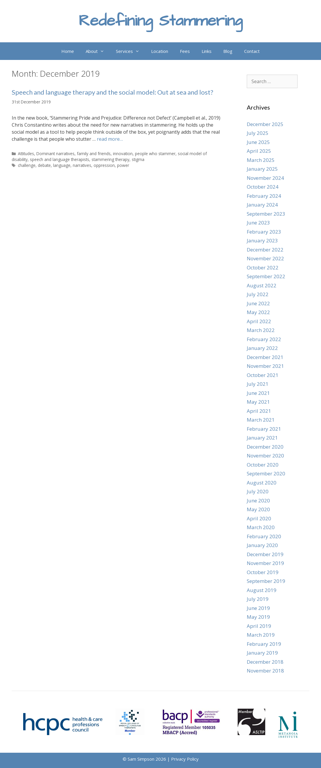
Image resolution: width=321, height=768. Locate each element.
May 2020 (258, 509)
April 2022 (259, 321)
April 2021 (259, 411)
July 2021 (257, 383)
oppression (104, 165)
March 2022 (261, 330)
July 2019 (257, 599)
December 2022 (265, 249)
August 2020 (261, 482)
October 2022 (262, 267)
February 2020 (264, 536)
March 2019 (261, 634)
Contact (252, 51)
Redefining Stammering (161, 21)
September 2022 (266, 276)
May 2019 (258, 616)
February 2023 (264, 231)
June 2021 (258, 393)
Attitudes (26, 153)
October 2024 (262, 186)
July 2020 (257, 491)
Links (207, 51)
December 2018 (265, 661)
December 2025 (265, 124)
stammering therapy (110, 159)
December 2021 (265, 357)
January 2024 (262, 204)
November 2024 (265, 178)
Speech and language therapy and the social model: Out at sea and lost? (112, 92)
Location (159, 51)
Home (67, 51)
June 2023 (258, 222)
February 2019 (264, 643)
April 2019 (259, 626)
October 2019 (262, 572)
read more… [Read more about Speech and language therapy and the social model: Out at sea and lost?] (110, 139)
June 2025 (258, 142)
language (61, 165)
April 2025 (259, 150)
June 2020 (258, 500)
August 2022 (261, 285)
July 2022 (257, 294)
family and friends (94, 153)
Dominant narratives (55, 153)
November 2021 (265, 366)
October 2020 (262, 464)
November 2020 (265, 455)
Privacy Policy (185, 759)
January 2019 (262, 652)
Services (130, 51)
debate (44, 165)
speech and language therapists (59, 159)
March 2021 (261, 419)
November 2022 (265, 258)
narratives (82, 165)
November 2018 (265, 670)
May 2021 (258, 401)
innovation (123, 153)
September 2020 (266, 473)
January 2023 (262, 240)
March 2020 (261, 527)
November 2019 (265, 563)
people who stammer (155, 153)
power (123, 165)
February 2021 (264, 428)
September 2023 (266, 213)
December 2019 (265, 554)
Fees (185, 51)
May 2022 (258, 312)
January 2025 (262, 168)
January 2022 (262, 348)
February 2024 (264, 195)
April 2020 (259, 518)
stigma (138, 159)
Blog (227, 51)
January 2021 (262, 437)
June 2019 (258, 608)
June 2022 (258, 303)
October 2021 (262, 375)
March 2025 (261, 160)
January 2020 (262, 545)
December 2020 (265, 446)
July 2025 (257, 133)
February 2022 (264, 339)
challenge (27, 165)
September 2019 (266, 581)
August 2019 (261, 590)
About (98, 51)
